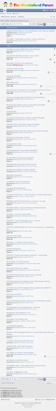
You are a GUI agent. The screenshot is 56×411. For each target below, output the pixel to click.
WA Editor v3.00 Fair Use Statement (19, 63)
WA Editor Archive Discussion (17, 360)
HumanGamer (16, 309)
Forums (5, 11)
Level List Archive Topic (15, 68)
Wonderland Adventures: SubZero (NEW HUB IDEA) (25, 118)
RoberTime (16, 283)
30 (54, 94)
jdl (13, 183)
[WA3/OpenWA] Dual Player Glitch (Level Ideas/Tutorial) (27, 131)
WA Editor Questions (14, 175)
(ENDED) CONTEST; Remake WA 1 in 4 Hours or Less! (26, 201)
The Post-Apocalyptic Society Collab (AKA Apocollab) (25, 105)
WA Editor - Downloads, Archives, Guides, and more (25, 39)
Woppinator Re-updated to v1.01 (18, 313)
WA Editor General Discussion (15, 20)
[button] (54, 24)
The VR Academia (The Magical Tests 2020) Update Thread (28, 281)
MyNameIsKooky (17, 152)
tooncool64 (16, 99)
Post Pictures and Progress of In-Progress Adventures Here (28, 90)
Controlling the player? (14, 326)
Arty (27, 405)
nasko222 (15, 106)
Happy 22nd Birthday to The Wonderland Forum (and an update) (30, 31)
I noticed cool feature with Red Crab (19, 341)
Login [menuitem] (52, 11)
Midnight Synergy (18, 65)
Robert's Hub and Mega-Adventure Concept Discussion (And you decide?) (30, 333)
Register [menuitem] (55, 11)
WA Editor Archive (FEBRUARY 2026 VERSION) (23, 49)
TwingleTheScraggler (18, 70)
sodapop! (15, 57)
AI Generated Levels (13, 144)
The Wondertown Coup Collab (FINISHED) (21, 150)
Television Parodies (13, 76)
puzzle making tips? (13, 249)
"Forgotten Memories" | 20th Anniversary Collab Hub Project (29, 194)
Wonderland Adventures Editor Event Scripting (23, 275)
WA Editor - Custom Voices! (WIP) (18, 214)
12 (49, 86)
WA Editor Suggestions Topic (17, 372)
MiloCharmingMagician (19, 263)
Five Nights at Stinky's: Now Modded (19, 353)
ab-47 (14, 190)
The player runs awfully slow (17, 319)
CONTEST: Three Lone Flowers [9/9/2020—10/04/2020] (26, 255)
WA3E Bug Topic (12, 82)
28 (49, 94)
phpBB (22, 403)
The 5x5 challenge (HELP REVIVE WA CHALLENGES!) (25, 97)
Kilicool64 (15, 276)
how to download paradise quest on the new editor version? (28, 301)
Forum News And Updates (18, 34)
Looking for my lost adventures (18, 182)
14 (54, 86)
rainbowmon (16, 250)
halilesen (32, 405)
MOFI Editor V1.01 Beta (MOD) (17, 262)
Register (17, 13)
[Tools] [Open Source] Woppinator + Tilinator (23, 307)
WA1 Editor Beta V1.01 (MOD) (17, 268)
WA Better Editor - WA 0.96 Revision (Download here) (26, 208)
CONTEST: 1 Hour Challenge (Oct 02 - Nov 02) (23, 221)
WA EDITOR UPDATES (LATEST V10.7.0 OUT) (22, 56)
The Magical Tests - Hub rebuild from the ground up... (26, 365)
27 (47, 94)
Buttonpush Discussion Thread (17, 137)
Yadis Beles (16, 321)
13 (51, 86)
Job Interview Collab (13, 236)
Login (10, 13)
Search (4, 13)
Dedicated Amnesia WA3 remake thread (21, 164)
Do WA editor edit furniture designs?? (20, 158)
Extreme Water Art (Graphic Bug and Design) (23, 124)
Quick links (2, 11)
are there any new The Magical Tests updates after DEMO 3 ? (29, 288)
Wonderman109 (17, 40)
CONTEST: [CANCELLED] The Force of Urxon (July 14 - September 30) (30, 228)
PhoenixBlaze (16, 327)
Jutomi (15, 32)
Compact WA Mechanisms (16, 188)
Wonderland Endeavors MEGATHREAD (20, 170)
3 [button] (49, 24)
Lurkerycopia (11, 111)
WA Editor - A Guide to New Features (20, 242)
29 (51, 94)
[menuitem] (46, 10)
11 (47, 86)
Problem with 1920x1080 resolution (19, 346)
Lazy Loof (16, 51)
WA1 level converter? (14, 294)
